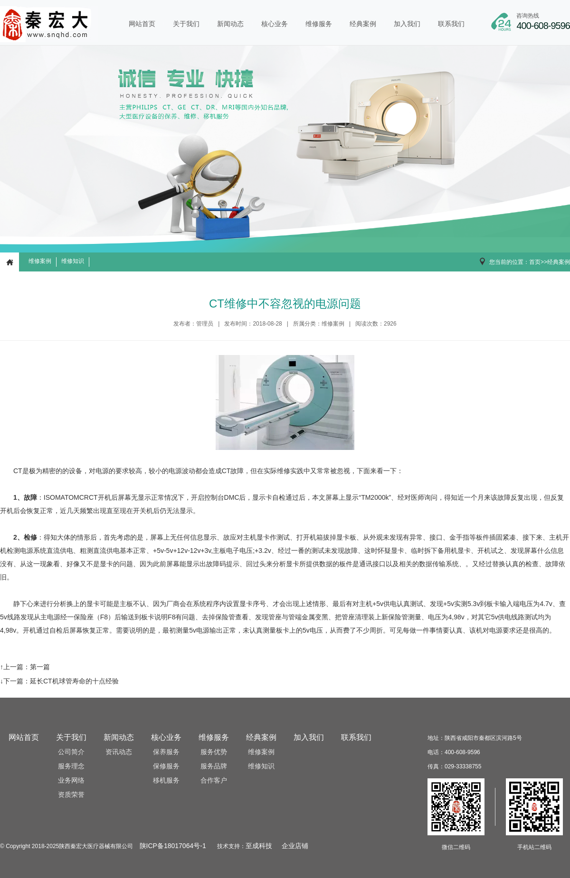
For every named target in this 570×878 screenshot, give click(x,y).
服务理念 (71, 766)
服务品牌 (213, 766)
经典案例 (363, 24)
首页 (535, 262)
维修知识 (72, 261)
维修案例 (39, 261)
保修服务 (166, 766)
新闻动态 (230, 24)
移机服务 (166, 780)
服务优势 (213, 752)
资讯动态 (118, 752)
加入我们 (407, 24)
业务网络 (71, 780)
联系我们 (451, 24)
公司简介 (71, 752)
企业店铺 (295, 846)
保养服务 (166, 752)
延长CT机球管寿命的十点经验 (74, 681)
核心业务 (274, 24)
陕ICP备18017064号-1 (173, 846)
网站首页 (142, 24)
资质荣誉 (71, 795)
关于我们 (186, 24)
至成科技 (259, 846)
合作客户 (213, 780)
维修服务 (318, 24)
